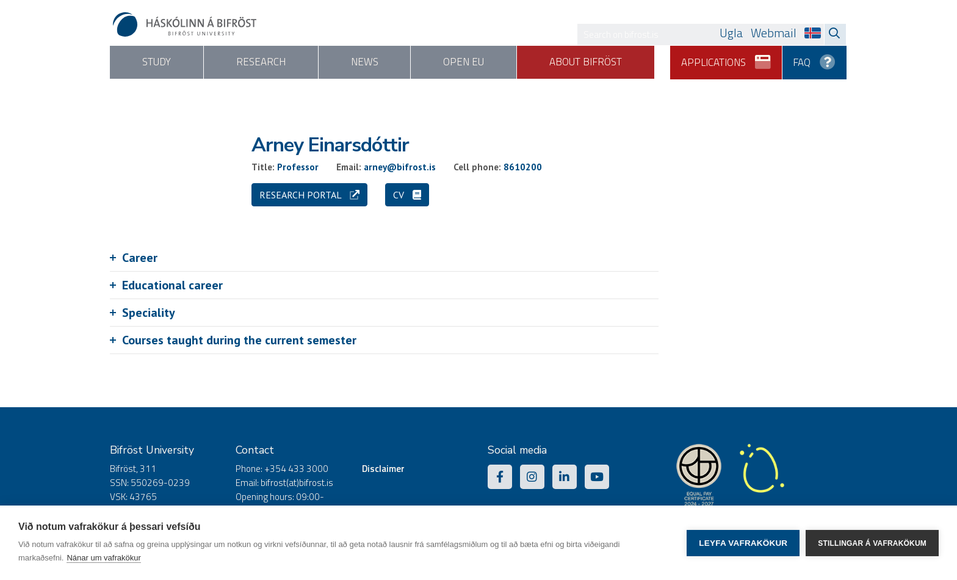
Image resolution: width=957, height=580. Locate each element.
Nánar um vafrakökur (103, 557)
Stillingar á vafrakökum (872, 542)
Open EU (484, 62)
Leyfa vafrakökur (743, 543)
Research (269, 62)
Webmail (773, 32)
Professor (298, 167)
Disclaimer (383, 469)
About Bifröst (612, 62)
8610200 (523, 167)
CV (407, 195)
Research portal (309, 195)
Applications (726, 58)
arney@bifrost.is (400, 167)
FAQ (814, 58)
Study (159, 62)
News (379, 62)
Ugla (731, 32)
